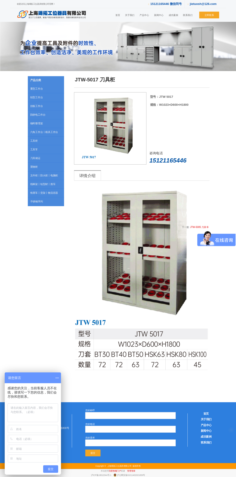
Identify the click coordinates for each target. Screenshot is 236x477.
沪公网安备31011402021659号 (131, 475)
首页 (117, 15)
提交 (93, 453)
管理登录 (131, 471)
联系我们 (187, 15)
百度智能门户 (115, 471)
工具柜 (34, 140)
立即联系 (209, 15)
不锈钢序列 (36, 201)
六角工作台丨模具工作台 (44, 132)
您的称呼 (90, 410)
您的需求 (90, 437)
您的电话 (90, 424)
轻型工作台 (36, 97)
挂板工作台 (36, 106)
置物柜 (34, 166)
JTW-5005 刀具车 (199, 227)
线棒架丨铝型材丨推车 (43, 184)
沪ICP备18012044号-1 (101, 475)
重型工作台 (36, 88)
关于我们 (129, 15)
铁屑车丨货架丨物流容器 (44, 192)
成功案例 (173, 15)
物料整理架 (36, 123)
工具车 (34, 149)
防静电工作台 (38, 114)
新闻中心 (159, 15)
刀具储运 (35, 158)
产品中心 (144, 15)
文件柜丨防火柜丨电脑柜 (44, 175)
